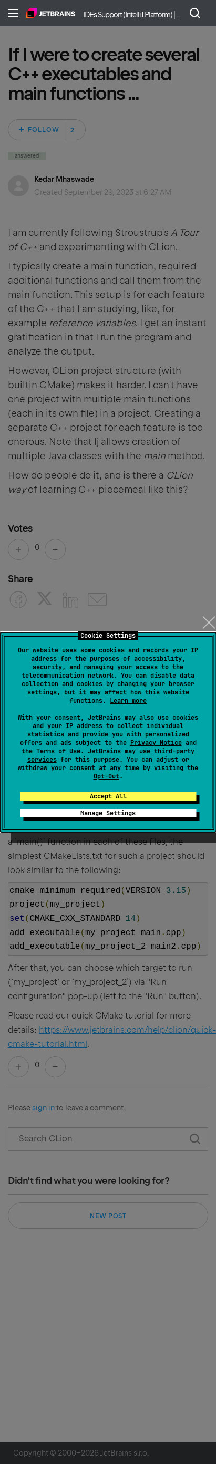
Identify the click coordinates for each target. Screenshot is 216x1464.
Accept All (108, 796)
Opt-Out (106, 776)
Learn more (128, 701)
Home (50, 13)
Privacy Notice (156, 743)
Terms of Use (58, 751)
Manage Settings (108, 813)
